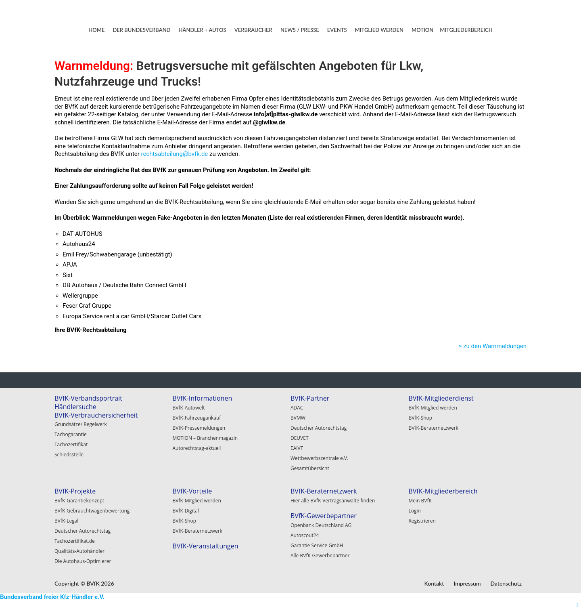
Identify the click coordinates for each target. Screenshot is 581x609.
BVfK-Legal (66, 520)
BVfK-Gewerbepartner (323, 515)
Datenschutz (506, 583)
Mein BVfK (419, 500)
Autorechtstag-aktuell (196, 448)
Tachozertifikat (71, 444)
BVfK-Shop (420, 417)
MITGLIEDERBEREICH (466, 30)
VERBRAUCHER (253, 30)
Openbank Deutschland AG (320, 525)
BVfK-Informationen (202, 398)
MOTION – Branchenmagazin (205, 438)
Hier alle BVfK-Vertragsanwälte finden (332, 500)
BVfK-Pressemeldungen (198, 427)
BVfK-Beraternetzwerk (433, 427)
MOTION (422, 30)
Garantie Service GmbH (316, 545)
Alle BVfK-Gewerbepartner (319, 555)
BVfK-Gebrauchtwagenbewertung (92, 510)
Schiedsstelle (69, 454)
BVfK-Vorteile (192, 491)
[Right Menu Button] (577, 605)
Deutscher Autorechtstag (318, 427)
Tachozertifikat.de (74, 541)
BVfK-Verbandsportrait (88, 398)
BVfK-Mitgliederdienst (440, 398)
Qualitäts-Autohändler (79, 551)
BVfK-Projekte (75, 491)
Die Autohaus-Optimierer (82, 561)
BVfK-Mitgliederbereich (442, 491)
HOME (96, 30)
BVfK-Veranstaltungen (205, 546)
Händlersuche (75, 406)
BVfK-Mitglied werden (432, 407)
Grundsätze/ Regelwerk (80, 424)
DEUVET (299, 438)
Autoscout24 (304, 535)
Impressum (467, 583)
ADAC (296, 407)
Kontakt (434, 583)
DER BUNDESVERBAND (141, 30)
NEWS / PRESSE (299, 30)
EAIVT (296, 448)
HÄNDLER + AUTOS (202, 30)
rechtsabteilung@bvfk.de (174, 154)
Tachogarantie (70, 434)
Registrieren (421, 520)
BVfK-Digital (185, 510)
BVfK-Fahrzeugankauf (196, 417)
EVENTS (337, 30)
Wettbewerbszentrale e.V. (319, 458)
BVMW (297, 417)
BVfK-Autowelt (188, 407)
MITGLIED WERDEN (379, 30)
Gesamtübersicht (309, 468)
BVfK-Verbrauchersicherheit (96, 415)
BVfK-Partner (309, 398)
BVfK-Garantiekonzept (79, 500)
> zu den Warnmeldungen (493, 346)
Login (414, 510)
